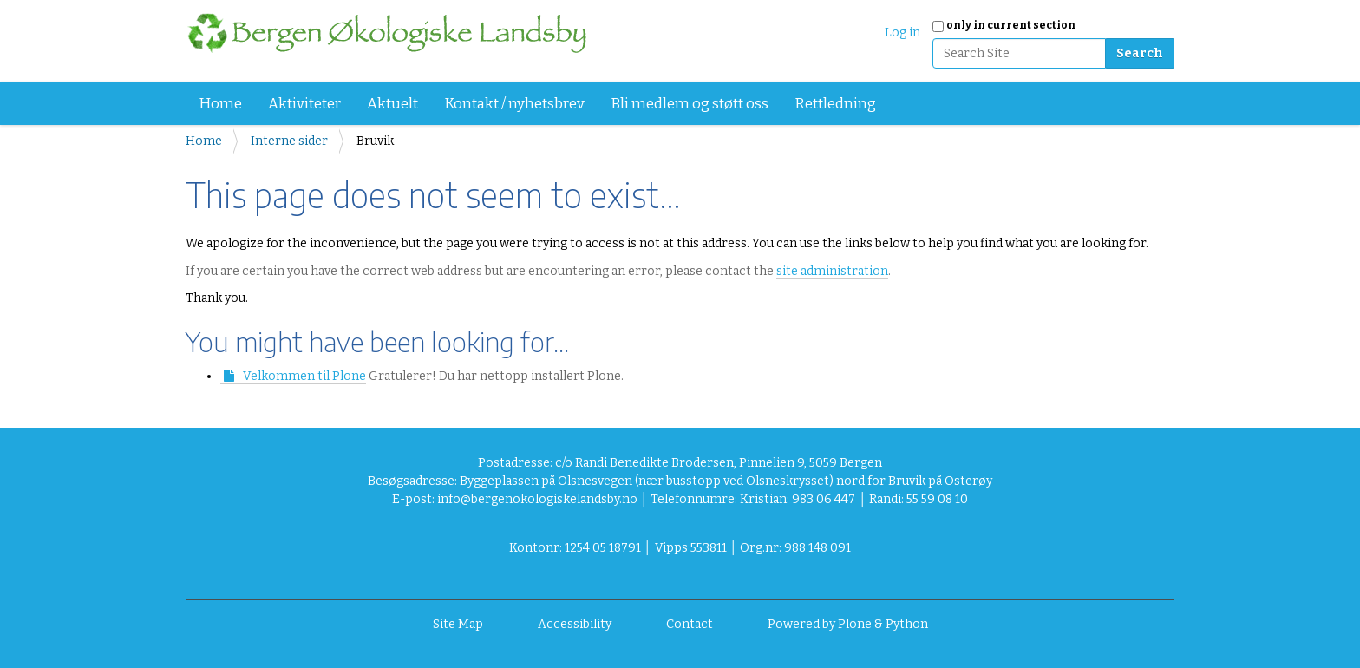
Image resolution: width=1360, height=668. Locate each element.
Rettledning (835, 104)
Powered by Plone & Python (848, 624)
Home (220, 104)
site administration (832, 271)
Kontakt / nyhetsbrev (514, 104)
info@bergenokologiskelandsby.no (537, 499)
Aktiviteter (304, 104)
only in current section (1011, 25)
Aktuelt (392, 104)
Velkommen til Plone (304, 376)
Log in (902, 32)
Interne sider (289, 141)
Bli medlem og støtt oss (689, 104)
